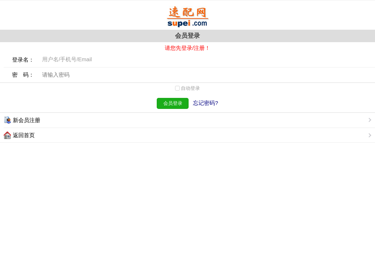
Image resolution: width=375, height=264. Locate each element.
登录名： (23, 59)
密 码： (23, 75)
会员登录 (172, 103)
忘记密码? (205, 103)
